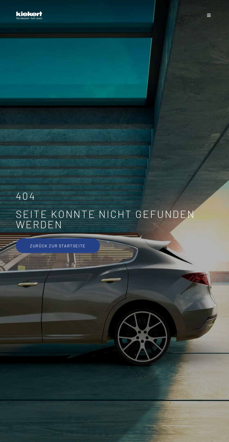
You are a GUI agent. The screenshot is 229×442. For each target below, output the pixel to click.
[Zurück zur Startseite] (58, 245)
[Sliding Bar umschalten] (209, 15)
